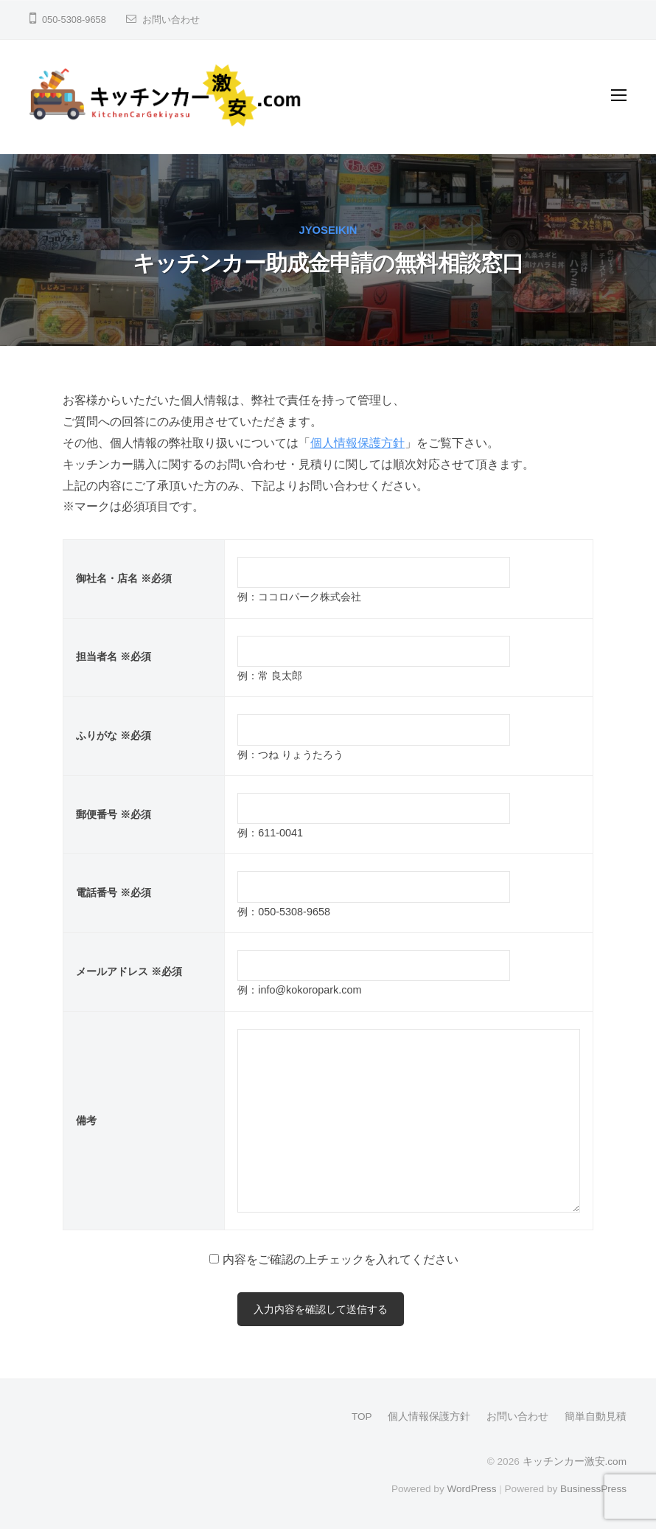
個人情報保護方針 (357, 443)
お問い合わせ (171, 19)
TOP (362, 1416)
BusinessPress (593, 1488)
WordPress (471, 1488)
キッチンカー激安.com (575, 1461)
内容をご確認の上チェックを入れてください (340, 1259)
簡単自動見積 (596, 1416)
